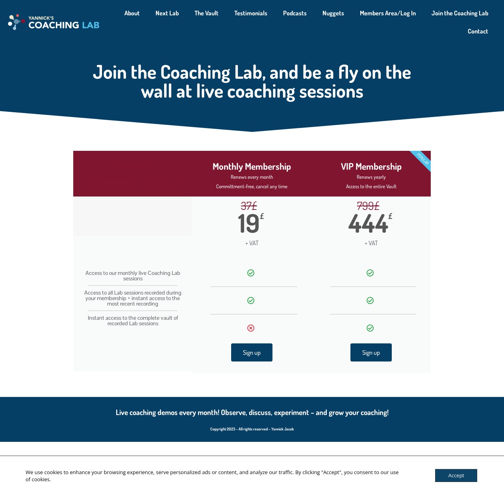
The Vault (207, 13)
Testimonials (250, 13)
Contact (478, 31)
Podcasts (295, 13)
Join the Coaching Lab (460, 13)
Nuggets (333, 13)
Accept (456, 475)
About (132, 13)
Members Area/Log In (388, 13)
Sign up (252, 352)
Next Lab (167, 13)
